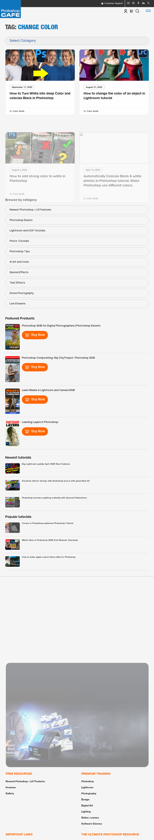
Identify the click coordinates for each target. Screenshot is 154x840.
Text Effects (17, 283)
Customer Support (112, 3)
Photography (88, 793)
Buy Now (35, 335)
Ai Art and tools (19, 262)
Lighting (86, 811)
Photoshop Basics (21, 220)
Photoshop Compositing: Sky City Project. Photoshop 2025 (58, 358)
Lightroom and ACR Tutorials (27, 231)
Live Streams (17, 304)
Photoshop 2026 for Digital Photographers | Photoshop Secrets (61, 326)
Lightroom (87, 787)
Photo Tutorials (19, 241)
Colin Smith (18, 111)
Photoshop (87, 781)
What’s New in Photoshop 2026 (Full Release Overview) (50, 540)
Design (85, 799)
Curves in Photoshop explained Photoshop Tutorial (47, 523)
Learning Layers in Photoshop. (40, 422)
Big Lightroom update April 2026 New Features (46, 464)
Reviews (11, 787)
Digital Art (87, 805)
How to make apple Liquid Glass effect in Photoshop (48, 557)
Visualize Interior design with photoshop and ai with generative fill (56, 481)
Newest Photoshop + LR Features (30, 210)
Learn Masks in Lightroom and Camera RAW (48, 390)
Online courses (90, 817)
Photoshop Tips (20, 251)
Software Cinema (91, 823)
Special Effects (19, 272)
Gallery (10, 793)
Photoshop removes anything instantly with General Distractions (54, 498)
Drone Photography (22, 293)
